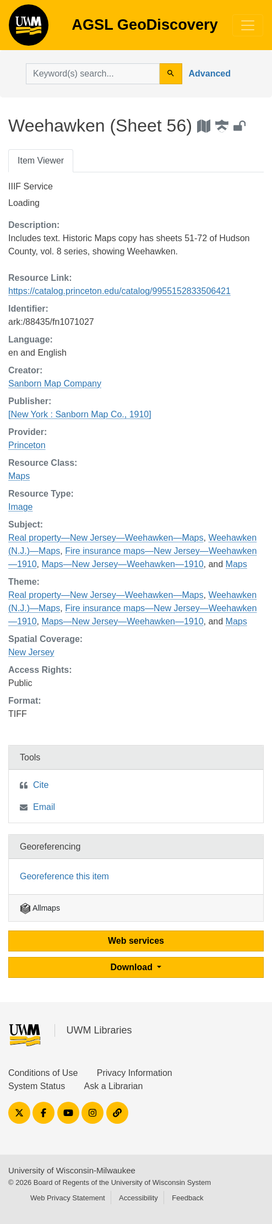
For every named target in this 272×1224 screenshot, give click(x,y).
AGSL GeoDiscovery (28, 29)
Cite (40, 785)
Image (20, 507)
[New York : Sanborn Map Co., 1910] (79, 414)
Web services (136, 940)
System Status (36, 1086)
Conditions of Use (43, 1073)
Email (44, 807)
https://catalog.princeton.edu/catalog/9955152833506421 (119, 291)
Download (133, 967)
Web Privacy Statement (67, 1198)
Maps (19, 476)
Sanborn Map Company (54, 383)
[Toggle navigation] (247, 25)
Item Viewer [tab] (41, 160)
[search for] (93, 73)
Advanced (210, 73)
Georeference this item (64, 876)
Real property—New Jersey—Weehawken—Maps (106, 537)
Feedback (187, 1198)
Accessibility (138, 1198)
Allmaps (40, 908)
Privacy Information (134, 1073)
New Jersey (31, 652)
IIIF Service (30, 186)
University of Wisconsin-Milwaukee (71, 1170)
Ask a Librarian (113, 1086)
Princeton (27, 445)
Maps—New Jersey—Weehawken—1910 (122, 564)
